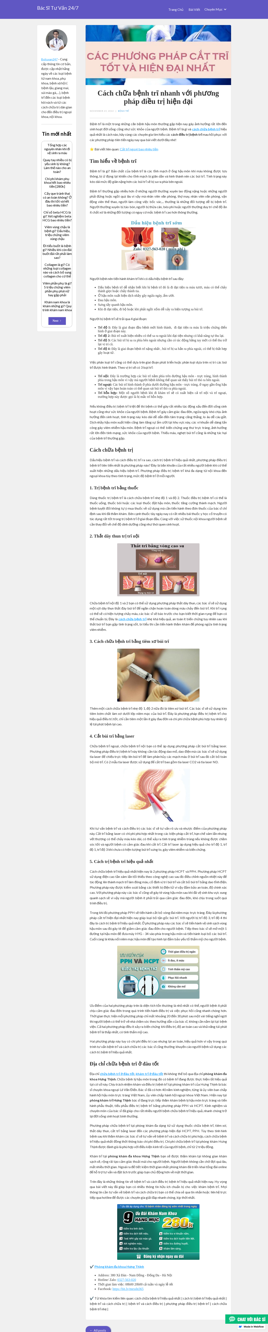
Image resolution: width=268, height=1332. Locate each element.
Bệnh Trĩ (123, 111)
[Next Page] (57, 321)
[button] (215, 9)
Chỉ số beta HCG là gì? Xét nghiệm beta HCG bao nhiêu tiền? (57, 216)
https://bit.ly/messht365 (128, 1289)
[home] (58, 6)
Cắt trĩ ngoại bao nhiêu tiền (139, 149)
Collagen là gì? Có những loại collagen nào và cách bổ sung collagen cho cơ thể (57, 270)
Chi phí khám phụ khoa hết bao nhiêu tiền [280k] (57, 182)
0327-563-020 (126, 1280)
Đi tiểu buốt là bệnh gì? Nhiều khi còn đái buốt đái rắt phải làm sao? (57, 251)
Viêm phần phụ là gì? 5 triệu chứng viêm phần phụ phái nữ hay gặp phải (57, 289)
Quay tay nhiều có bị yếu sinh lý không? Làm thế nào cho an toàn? (57, 166)
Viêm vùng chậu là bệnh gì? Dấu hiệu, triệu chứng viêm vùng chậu (57, 233)
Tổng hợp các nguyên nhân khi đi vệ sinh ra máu (57, 149)
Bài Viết (194, 9)
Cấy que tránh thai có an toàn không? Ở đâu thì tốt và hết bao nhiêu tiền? (57, 199)
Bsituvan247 (49, 59)
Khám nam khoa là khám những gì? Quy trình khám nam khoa (57, 306)
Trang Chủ (175, 9)
